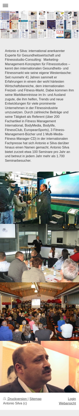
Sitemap (35, 399)
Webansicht (67, 403)
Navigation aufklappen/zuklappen (39, 5)
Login (72, 399)
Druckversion (15, 399)
